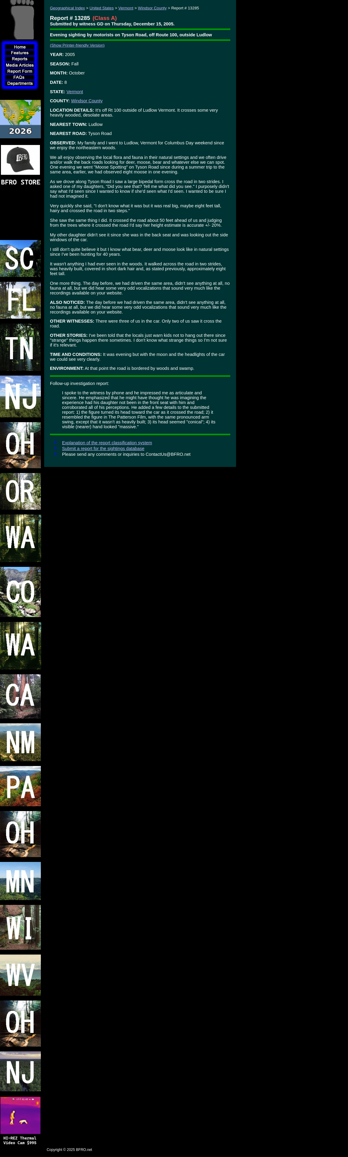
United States (102, 8)
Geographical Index (67, 8)
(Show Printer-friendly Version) (77, 45)
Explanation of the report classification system (107, 442)
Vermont (125, 8)
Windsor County (152, 8)
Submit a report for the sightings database (103, 448)
